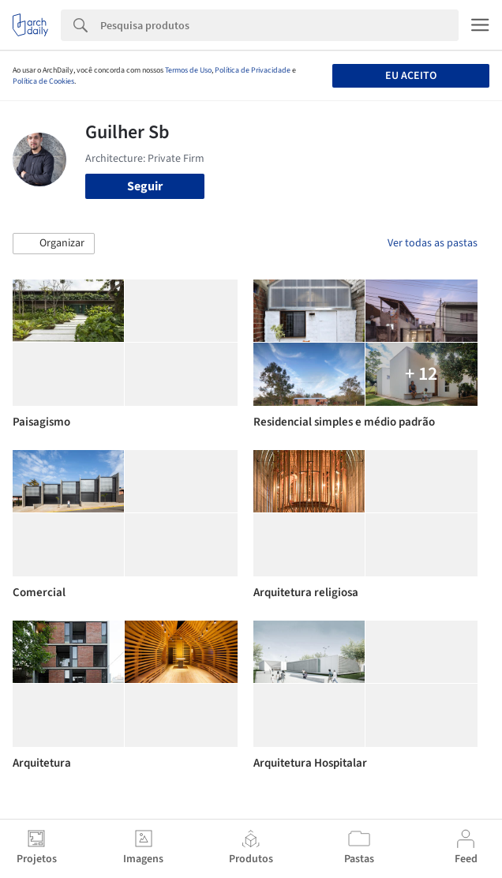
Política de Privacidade (252, 70)
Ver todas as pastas (433, 243)
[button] (54, 244)
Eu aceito (410, 76)
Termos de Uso (188, 70)
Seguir (145, 186)
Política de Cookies (43, 81)
